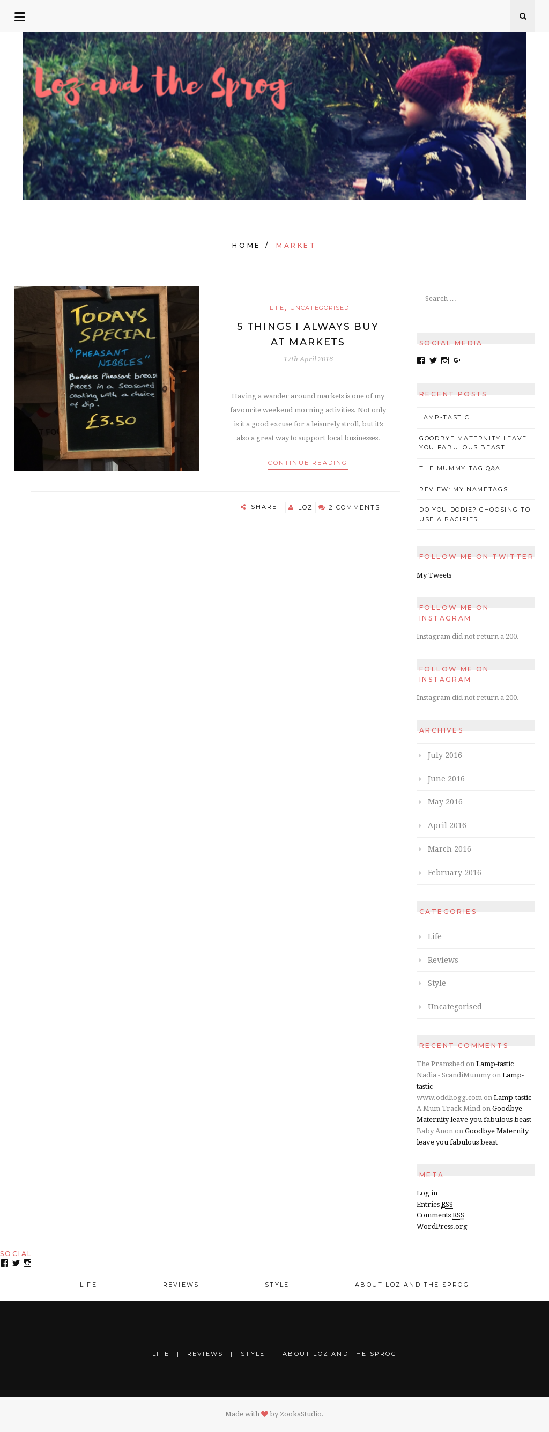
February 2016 (454, 872)
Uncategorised (319, 308)
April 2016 (447, 825)
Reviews (443, 960)
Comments (440, 1215)
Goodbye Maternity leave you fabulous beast (473, 443)
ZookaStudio (301, 1414)
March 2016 (449, 849)
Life (277, 308)
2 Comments (355, 507)
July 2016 (445, 755)
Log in (427, 1193)
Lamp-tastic (444, 417)
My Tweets (434, 575)
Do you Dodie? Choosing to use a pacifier (474, 514)
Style (437, 983)
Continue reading (307, 463)
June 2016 (446, 778)
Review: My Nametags (463, 489)
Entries (435, 1204)
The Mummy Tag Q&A (460, 468)
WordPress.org (442, 1226)
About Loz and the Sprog (412, 1284)
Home (246, 245)
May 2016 (445, 802)
